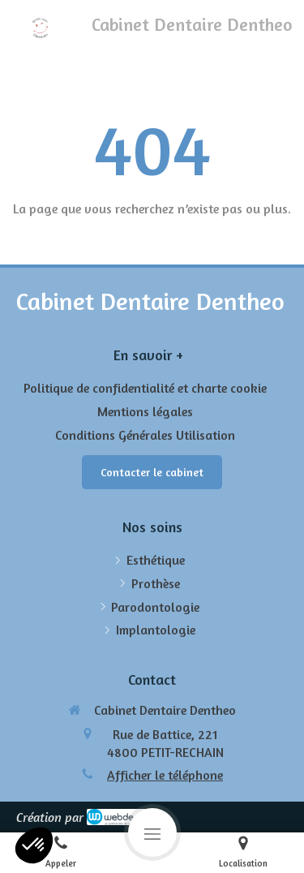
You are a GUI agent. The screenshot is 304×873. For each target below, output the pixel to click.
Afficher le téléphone (165, 775)
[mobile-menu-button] (152, 832)
